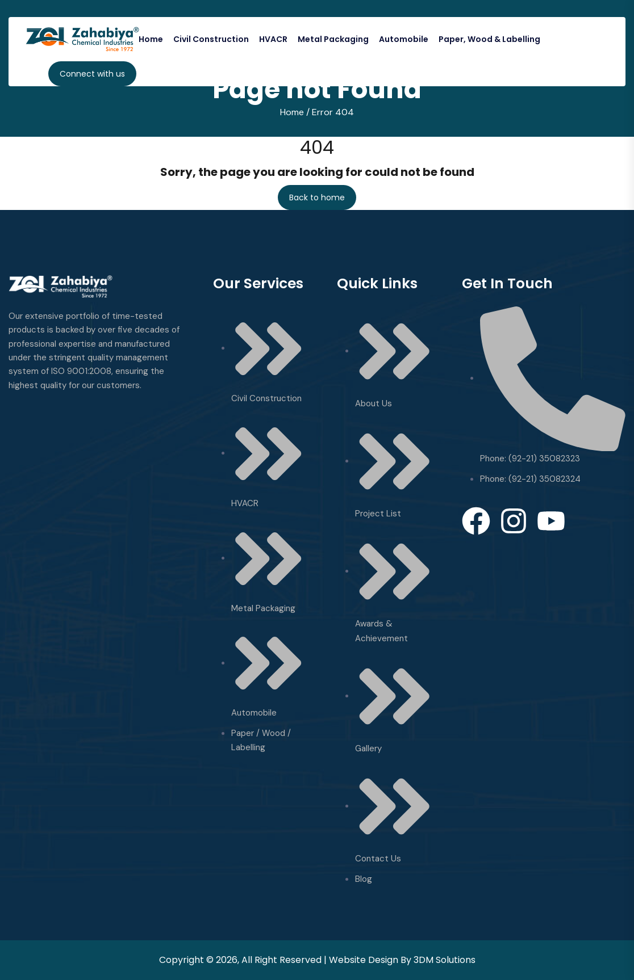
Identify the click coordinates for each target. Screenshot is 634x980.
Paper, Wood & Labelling (489, 39)
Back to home (317, 197)
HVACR (273, 39)
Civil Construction (211, 39)
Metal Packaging (333, 39)
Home (151, 39)
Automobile (403, 39)
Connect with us (92, 73)
